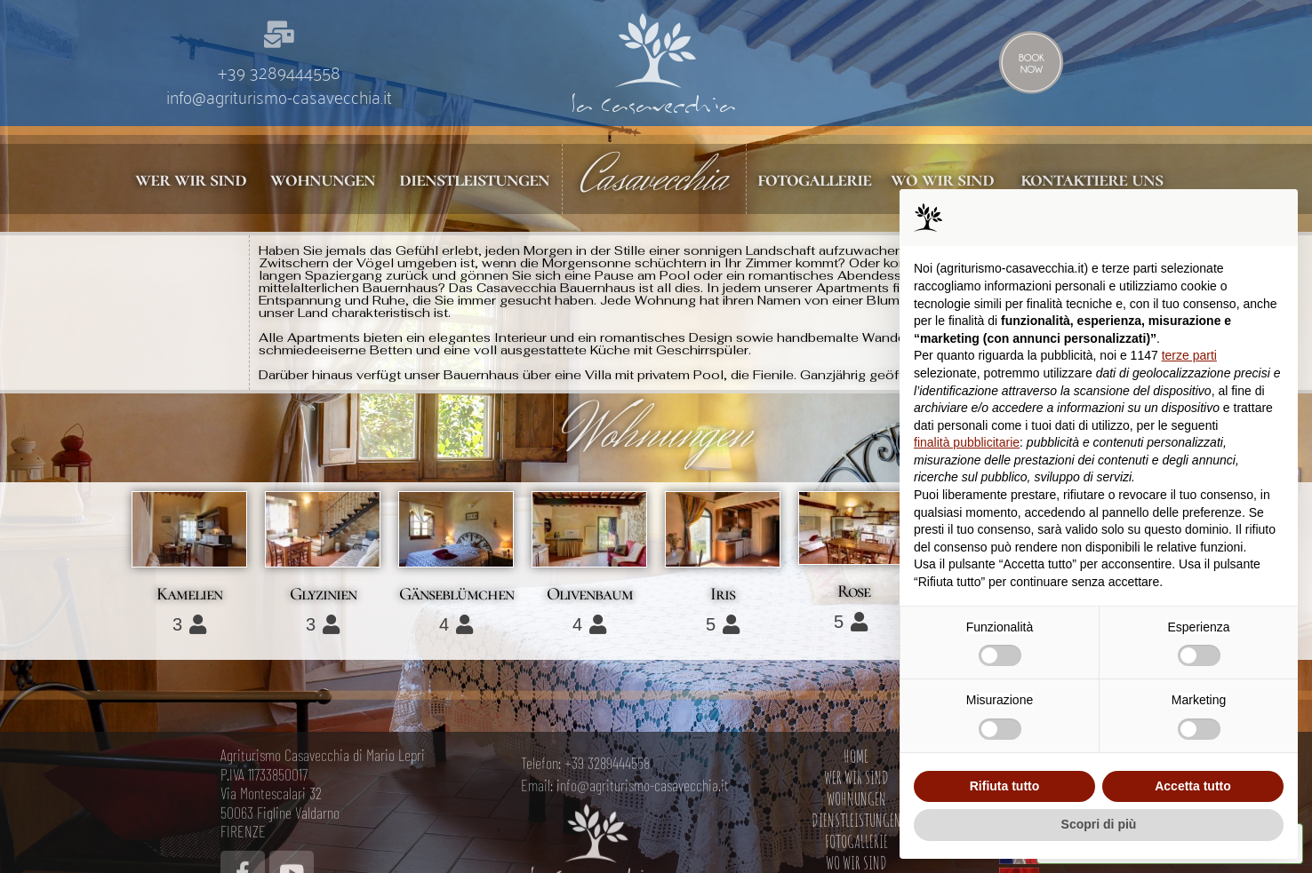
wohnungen (320, 179)
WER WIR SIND (856, 856)
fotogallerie (816, 179)
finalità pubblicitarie (967, 442)
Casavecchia (654, 178)
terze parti (1189, 355)
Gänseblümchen (456, 596)
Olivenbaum (590, 596)
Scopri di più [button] (1099, 824)
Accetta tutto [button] (1193, 786)
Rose (853, 593)
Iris (722, 596)
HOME (856, 834)
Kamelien (189, 596)
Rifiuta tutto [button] (1005, 786)
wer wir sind (188, 179)
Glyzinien (323, 596)
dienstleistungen (471, 179)
